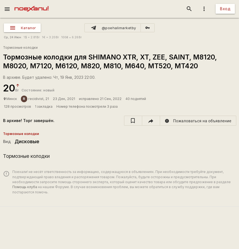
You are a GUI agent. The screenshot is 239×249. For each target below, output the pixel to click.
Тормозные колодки (20, 47)
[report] (198, 121)
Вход (225, 8)
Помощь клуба (24, 187)
